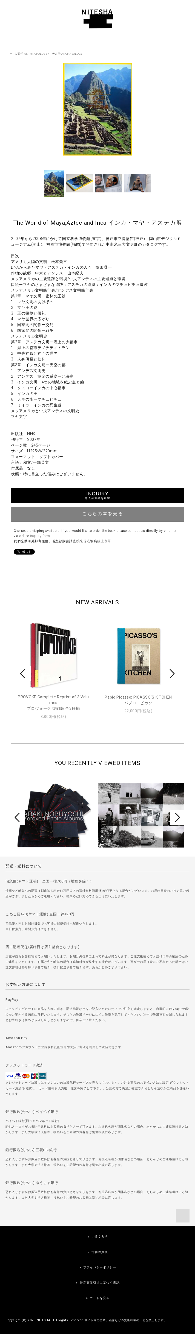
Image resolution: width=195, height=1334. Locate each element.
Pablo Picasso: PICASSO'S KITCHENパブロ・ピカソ (138, 700)
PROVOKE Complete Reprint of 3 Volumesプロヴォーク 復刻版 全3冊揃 (53, 703)
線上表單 (104, 541)
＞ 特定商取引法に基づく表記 (97, 1283)
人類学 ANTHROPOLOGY (31, 53)
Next (171, 673)
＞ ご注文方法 (97, 1237)
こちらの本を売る (97, 513)
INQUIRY (97, 495)
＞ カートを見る (97, 1298)
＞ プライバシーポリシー (97, 1267)
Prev (23, 673)
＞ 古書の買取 (97, 1252)
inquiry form (40, 536)
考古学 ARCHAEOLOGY (67, 53)
